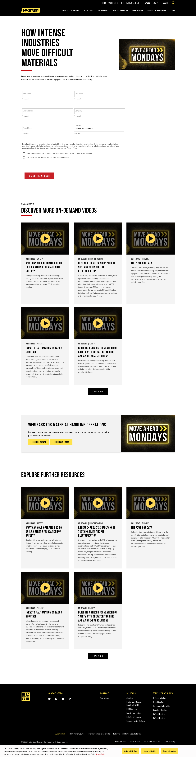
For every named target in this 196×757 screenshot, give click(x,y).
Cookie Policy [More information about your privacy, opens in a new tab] (100, 754)
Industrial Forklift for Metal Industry (127, 734)
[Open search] (173, 2)
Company (78, 111)
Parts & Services (120, 10)
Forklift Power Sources (76, 734)
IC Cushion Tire (158, 702)
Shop (173, 10)
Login (165, 3)
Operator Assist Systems (135, 721)
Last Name (79, 94)
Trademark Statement (152, 741)
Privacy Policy (120, 741)
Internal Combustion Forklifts (99, 734)
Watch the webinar (39, 176)
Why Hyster (137, 10)
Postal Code (27, 128)
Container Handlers (160, 710)
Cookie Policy (170, 741)
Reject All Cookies (150, 751)
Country (78, 125)
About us (129, 698)
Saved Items (152, 3)
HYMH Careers (131, 709)
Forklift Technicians (133, 713)
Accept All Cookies (169, 751)
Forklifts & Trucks (70, 10)
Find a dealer (105, 698)
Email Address (28, 111)
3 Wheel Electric (159, 714)
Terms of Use (135, 741)
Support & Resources (156, 10)
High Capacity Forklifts (161, 706)
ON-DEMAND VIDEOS (61, 442)
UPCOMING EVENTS (39, 442)
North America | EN (131, 3)
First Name (27, 94)
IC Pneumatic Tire (159, 698)
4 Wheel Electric (159, 718)
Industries (88, 10)
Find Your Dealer (110, 3)
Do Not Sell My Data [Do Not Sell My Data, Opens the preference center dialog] (130, 751)
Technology (103, 10)
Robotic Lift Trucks (133, 717)
